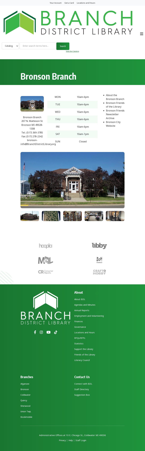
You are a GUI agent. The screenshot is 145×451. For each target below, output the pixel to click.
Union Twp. (25, 411)
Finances (78, 321)
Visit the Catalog (72, 51)
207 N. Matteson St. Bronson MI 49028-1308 (32, 124)
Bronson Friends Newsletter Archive (115, 114)
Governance (80, 326)
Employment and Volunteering (89, 315)
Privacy (62, 440)
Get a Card (69, 2)
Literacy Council (82, 360)
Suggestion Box (82, 394)
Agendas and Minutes (84, 304)
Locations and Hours (86, 2)
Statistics (78, 343)
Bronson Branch (32, 117)
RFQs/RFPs (79, 338)
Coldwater (25, 394)
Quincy (23, 400)
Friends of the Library (84, 354)
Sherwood (25, 405)
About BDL (79, 299)
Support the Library (83, 349)
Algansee (24, 383)
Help (70, 440)
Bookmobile (26, 417)
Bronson (24, 389)
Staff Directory (81, 389)
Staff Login (80, 440)
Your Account (55, 2)
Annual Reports (81, 310)
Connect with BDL (83, 383)
